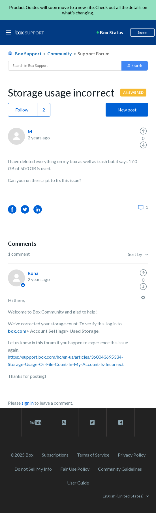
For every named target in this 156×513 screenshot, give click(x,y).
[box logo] (30, 32)
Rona (33, 273)
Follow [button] (21, 109)
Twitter (25, 209)
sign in (28, 402)
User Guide (78, 482)
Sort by (135, 254)
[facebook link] (120, 422)
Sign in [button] (142, 32)
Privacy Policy (132, 454)
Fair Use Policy (74, 469)
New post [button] (126, 109)
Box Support (28, 53)
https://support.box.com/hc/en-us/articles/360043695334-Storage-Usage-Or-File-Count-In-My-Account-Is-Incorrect (66, 360)
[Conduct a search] (65, 66)
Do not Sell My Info (33, 469)
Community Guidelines (120, 469)
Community (59, 53)
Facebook (12, 209)
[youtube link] (36, 422)
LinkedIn (37, 209)
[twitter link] (92, 422)
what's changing (77, 12)
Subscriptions (55, 454)
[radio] (143, 131)
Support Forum (94, 53)
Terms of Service (93, 454)
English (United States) (123, 496)
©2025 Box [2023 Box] (21, 454)
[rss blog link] (64, 422)
